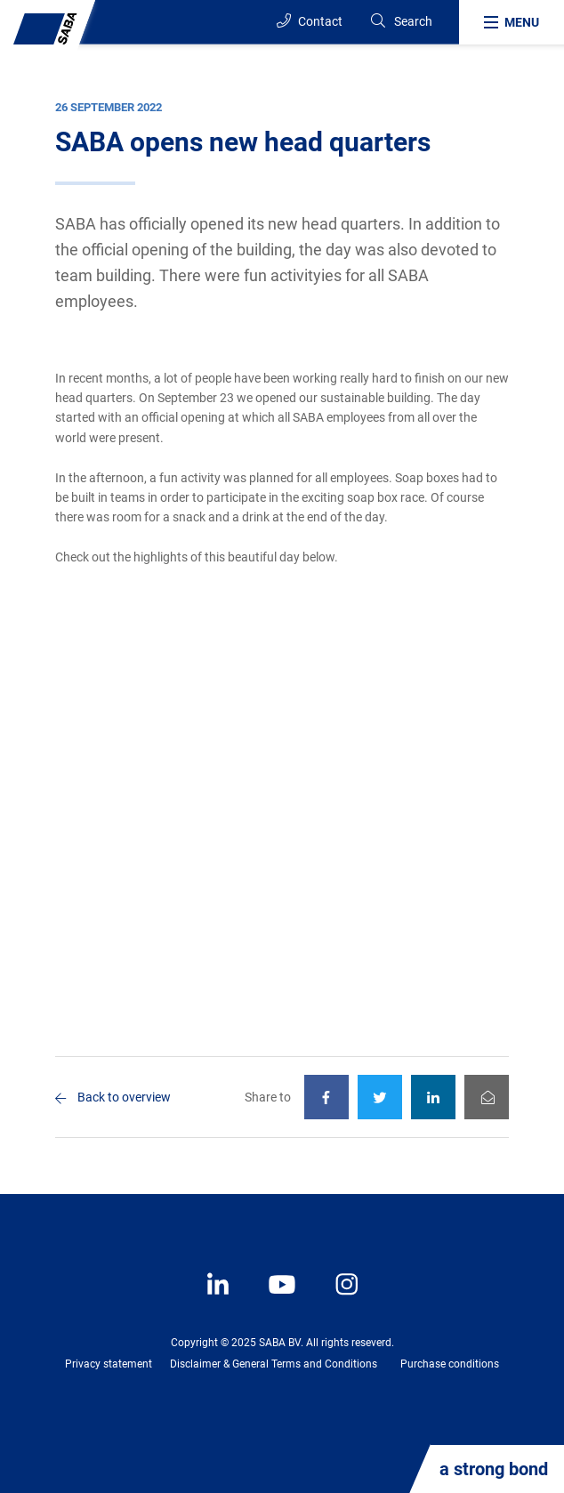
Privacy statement (108, 1364)
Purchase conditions (449, 1364)
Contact (309, 20)
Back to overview (124, 1097)
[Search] (400, 22)
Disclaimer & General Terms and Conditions (273, 1364)
